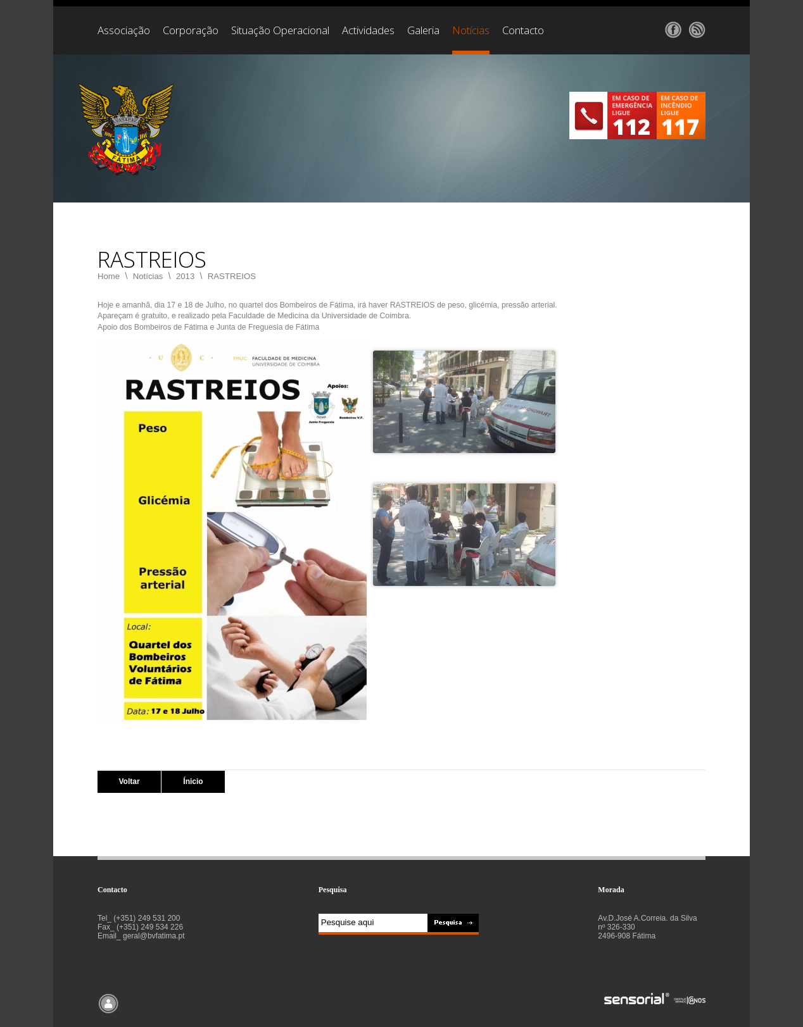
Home (109, 276)
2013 (185, 276)
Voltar (128, 781)
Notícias (148, 276)
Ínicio (193, 781)
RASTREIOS (232, 276)
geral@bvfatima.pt (154, 935)
